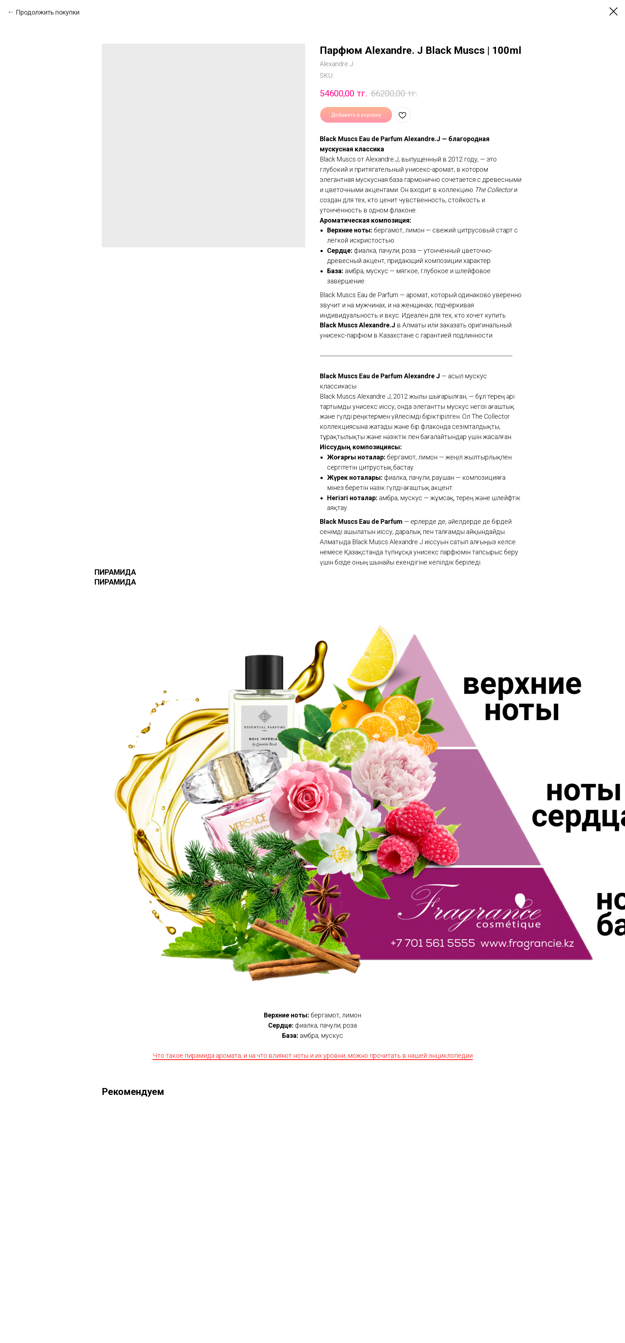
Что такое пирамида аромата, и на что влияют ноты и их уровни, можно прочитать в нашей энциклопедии (313, 1055)
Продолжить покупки (48, 12)
